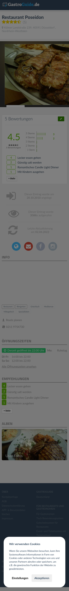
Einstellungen (20, 578)
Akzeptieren (41, 578)
